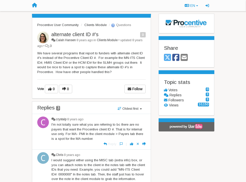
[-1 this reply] (144, 144)
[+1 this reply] (131, 144)
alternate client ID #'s (75, 34)
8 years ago (75, 119)
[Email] (184, 57)
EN (191, 6)
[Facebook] (175, 57)
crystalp (61, 119)
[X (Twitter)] (167, 57)
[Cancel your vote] (138, 144)
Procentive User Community (58, 25)
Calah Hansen (66, 40)
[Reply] (110, 144)
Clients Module (95, 25)
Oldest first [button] (130, 108)
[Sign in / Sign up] (207, 5)
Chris (59, 155)
